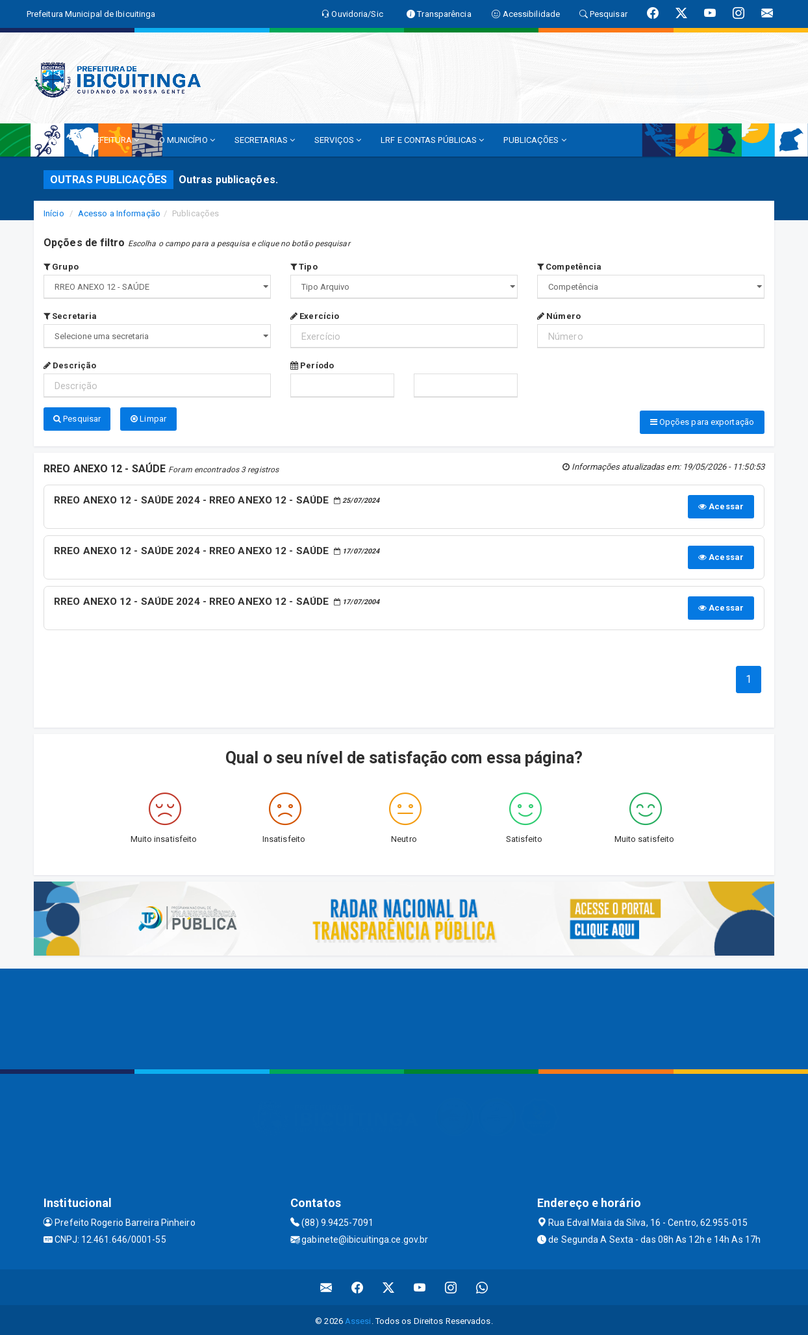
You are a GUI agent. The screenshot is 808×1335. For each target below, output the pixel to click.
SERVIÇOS (337, 140)
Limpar (148, 419)
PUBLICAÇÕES (534, 140)
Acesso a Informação (119, 213)
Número (559, 316)
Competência (569, 267)
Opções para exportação (702, 422)
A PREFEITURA (108, 140)
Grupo (61, 267)
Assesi (358, 1318)
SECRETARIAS (264, 140)
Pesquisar (77, 419)
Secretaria (70, 316)
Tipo (304, 267)
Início (54, 213)
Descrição (70, 365)
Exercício (314, 316)
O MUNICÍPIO (187, 140)
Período (312, 365)
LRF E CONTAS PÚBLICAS (432, 140)
